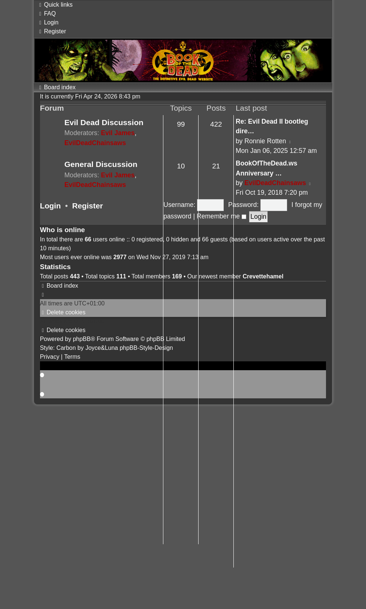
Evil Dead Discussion (104, 122)
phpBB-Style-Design (146, 348)
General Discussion (100, 164)
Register (87, 205)
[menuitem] (46, 13)
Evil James (117, 133)
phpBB (82, 339)
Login (50, 205)
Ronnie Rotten (265, 141)
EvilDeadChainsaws (95, 143)
